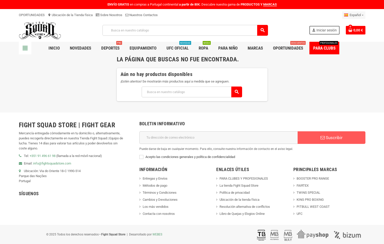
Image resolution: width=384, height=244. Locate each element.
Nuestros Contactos (141, 15)
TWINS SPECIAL (308, 192)
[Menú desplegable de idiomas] (353, 15)
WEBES (157, 234)
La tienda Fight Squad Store (239, 185)
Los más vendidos (156, 207)
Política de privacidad (235, 192)
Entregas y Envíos (155, 178)
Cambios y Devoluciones (160, 199)
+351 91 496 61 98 (43, 156)
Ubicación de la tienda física (239, 199)
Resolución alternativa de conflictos (245, 207)
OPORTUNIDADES (32, 15)
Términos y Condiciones (160, 192)
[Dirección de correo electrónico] (218, 137)
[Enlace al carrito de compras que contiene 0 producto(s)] (355, 30)
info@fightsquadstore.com (52, 163)
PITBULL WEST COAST (313, 207)
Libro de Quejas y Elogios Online (242, 214)
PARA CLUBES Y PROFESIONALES (244, 178)
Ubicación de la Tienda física (70, 15)
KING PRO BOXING (310, 199)
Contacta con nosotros (159, 214)
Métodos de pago (155, 185)
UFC (299, 214)
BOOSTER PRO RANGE (313, 178)
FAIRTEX (303, 185)
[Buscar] (185, 30)
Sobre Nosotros (109, 15)
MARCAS (270, 4)
